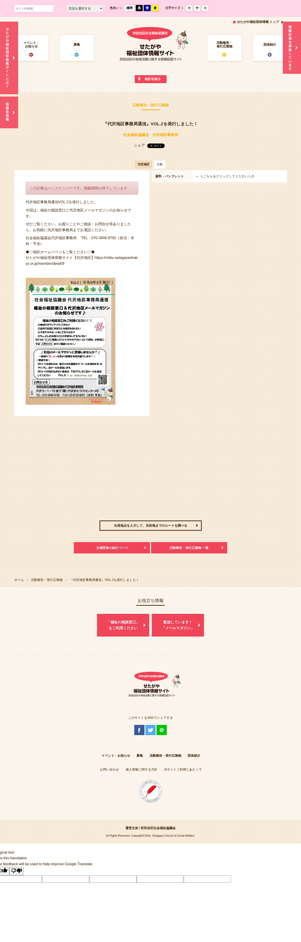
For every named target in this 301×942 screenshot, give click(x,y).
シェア (139, 145)
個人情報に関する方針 (141, 769)
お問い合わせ (109, 769)
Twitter (150, 730)
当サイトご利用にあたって (183, 769)
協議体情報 (9, 112)
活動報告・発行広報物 (224, 44)
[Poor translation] (16, 871)
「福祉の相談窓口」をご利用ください (123, 625)
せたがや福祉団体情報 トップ (258, 22)
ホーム (19, 579)
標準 (129, 8)
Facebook (139, 730)
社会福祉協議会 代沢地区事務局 (150, 135)
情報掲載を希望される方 (292, 48)
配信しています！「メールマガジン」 (178, 625)
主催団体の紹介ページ (112, 548)
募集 (77, 44)
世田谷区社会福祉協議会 (158, 828)
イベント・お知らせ (31, 44)
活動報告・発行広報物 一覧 (189, 548)
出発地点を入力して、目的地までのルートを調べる (150, 525)
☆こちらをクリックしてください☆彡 (227, 176)
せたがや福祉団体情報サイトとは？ (9, 58)
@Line (162, 730)
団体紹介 (270, 44)
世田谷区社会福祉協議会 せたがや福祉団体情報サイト (150, 49)
